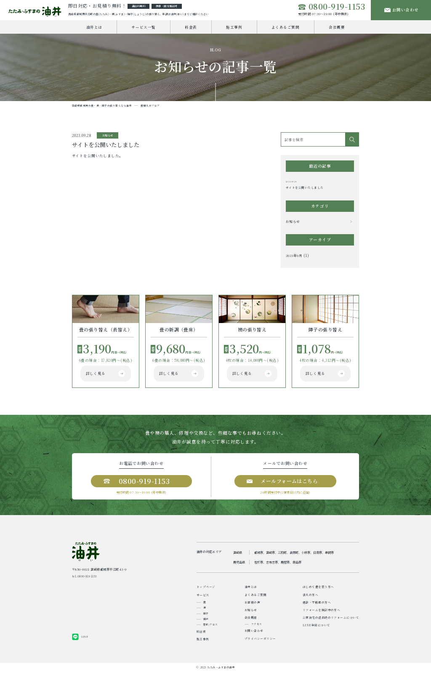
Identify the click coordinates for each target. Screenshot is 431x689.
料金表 (191, 29)
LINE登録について (316, 640)
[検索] (352, 142)
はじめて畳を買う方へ (318, 598)
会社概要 (337, 29)
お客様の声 (252, 615)
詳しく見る (94, 386)
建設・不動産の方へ (316, 615)
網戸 (206, 633)
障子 (206, 626)
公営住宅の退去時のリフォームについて (330, 632)
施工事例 (234, 29)
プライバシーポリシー (260, 655)
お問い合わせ (402, 11)
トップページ (206, 598)
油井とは (94, 29)
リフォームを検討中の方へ (321, 623)
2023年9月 (295, 259)
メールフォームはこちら (292, 491)
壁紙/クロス (210, 639)
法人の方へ (310, 606)
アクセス (256, 639)
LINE (85, 654)
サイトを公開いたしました (304, 190)
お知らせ (294, 224)
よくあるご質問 (285, 29)
